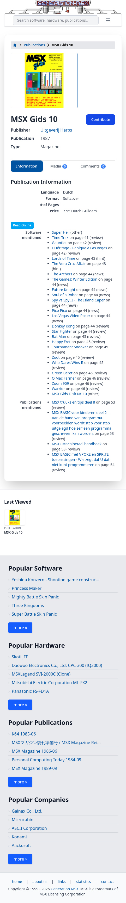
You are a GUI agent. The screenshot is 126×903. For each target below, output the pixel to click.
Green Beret (62, 372)
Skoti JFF (20, 657)
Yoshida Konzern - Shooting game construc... (55, 580)
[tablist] (63, 166)
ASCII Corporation (29, 828)
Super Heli (61, 232)
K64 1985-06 (24, 734)
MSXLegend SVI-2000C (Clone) (41, 674)
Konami (19, 837)
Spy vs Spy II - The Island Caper (78, 300)
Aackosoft (21, 845)
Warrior (58, 388)
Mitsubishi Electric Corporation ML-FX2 (49, 682)
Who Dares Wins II (67, 362)
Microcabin (22, 819)
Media (59, 166)
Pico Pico (59, 310)
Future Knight (63, 289)
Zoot (56, 357)
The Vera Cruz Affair (69, 263)
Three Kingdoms (28, 605)
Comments (93, 166)
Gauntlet (59, 242)
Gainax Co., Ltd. (27, 811)
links (62, 881)
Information (26, 166)
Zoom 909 (60, 383)
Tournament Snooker (70, 346)
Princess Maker (26, 588)
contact (107, 881)
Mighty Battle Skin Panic (35, 597)
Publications (34, 44)
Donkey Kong (63, 326)
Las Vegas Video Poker (71, 315)
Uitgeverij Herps (56, 130)
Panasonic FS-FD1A (30, 691)
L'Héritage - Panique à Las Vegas (79, 247)
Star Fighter (62, 331)
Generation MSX (64, 888)
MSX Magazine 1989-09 (34, 768)
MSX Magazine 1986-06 (34, 751)
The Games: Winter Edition (75, 279)
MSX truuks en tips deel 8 (73, 402)
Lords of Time (63, 258)
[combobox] (56, 20)
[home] (15, 45)
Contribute (100, 119)
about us (39, 881)
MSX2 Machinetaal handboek (77, 443)
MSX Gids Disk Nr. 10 (69, 393)
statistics (83, 881)
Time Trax (60, 237)
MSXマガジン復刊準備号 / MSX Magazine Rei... (56, 742)
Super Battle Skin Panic (34, 614)
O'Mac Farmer (64, 378)
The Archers (62, 273)
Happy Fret (61, 341)
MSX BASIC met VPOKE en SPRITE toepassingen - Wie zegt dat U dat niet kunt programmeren (81, 459)
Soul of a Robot (65, 294)
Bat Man (59, 336)
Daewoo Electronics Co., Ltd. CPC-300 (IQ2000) (57, 665)
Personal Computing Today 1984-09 (46, 760)
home (17, 881)
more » (20, 627)
